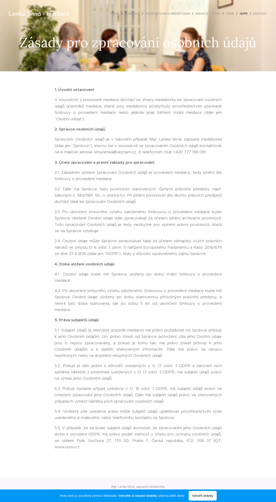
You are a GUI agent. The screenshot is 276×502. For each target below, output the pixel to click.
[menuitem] (116, 13)
